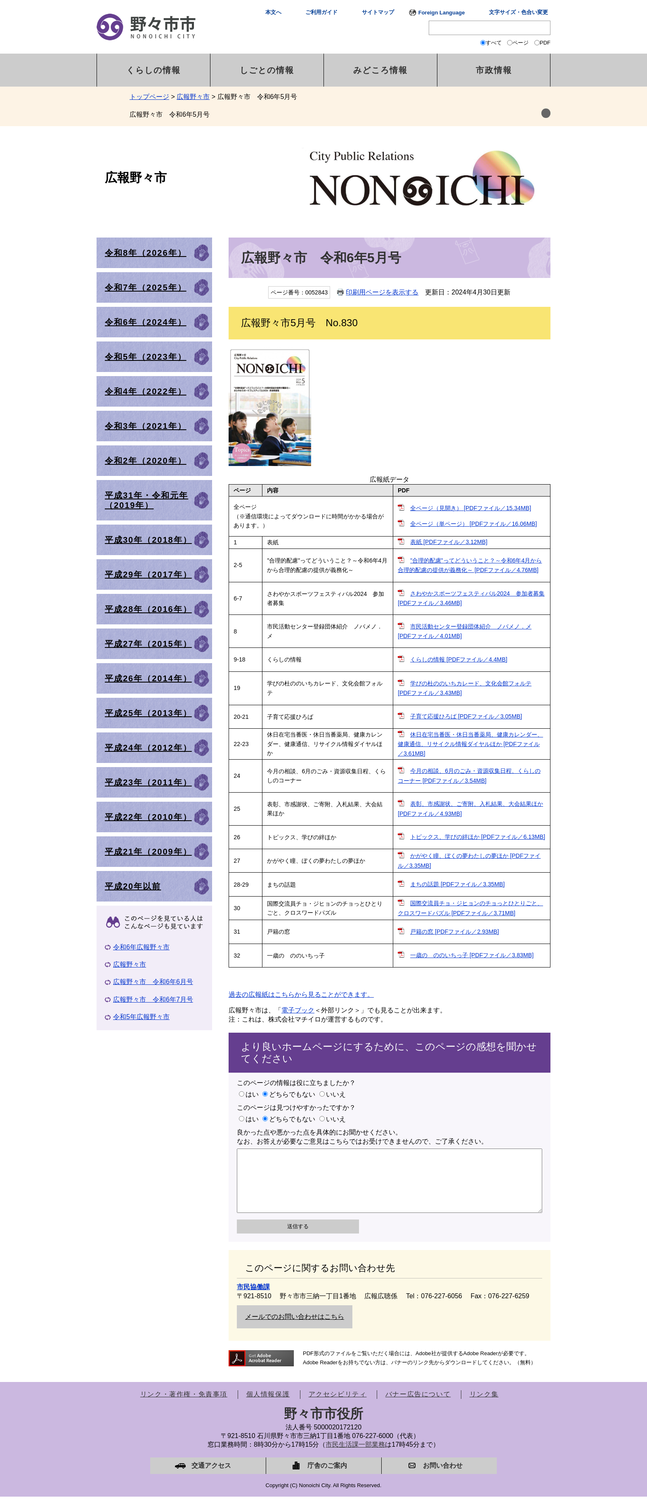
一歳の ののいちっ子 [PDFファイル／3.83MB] (472, 955)
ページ (520, 42)
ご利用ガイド (321, 12)
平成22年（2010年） (148, 817)
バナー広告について (418, 1406)
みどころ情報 (380, 70)
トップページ (149, 96)
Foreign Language (441, 12)
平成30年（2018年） (148, 539)
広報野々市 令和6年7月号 (153, 999)
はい (252, 1094)
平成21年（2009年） (148, 851)
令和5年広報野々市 (141, 1016)
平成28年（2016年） (148, 609)
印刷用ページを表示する (382, 292)
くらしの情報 (153, 70)
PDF (545, 42)
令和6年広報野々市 (141, 947)
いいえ (336, 1094)
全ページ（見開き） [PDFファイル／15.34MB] (470, 508)
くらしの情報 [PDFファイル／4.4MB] (458, 659)
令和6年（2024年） (146, 322)
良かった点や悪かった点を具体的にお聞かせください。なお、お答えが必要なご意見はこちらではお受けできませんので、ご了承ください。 (362, 1137)
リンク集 (484, 1406)
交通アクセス (211, 1477)
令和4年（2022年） (146, 391)
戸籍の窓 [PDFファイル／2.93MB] (454, 931)
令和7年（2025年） (146, 287)
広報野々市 (193, 96)
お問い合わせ (443, 1477)
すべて (494, 42)
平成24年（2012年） (148, 747)
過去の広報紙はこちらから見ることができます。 (301, 994)
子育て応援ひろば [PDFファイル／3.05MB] (466, 716)
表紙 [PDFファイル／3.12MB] (448, 542)
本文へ (273, 12)
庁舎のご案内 (327, 1477)
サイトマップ (378, 12)
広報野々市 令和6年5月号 (170, 114)
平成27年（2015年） (148, 643)
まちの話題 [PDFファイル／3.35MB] (457, 884)
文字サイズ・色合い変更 (518, 12)
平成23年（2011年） (148, 782)
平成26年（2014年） (148, 678)
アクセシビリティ (338, 1406)
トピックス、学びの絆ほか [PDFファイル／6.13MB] (477, 836)
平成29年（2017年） (148, 574)
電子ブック (297, 1010)
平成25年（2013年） (148, 713)
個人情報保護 (268, 1406)
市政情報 (494, 70)
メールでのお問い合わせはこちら (294, 1328)
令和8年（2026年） (146, 252)
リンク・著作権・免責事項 (183, 1406)
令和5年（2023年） (146, 356)
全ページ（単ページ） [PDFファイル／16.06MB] (473, 523)
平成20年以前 (133, 886)
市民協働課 (253, 1299)
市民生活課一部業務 (355, 1456)
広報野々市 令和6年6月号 (153, 981)
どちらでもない (292, 1094)
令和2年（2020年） (146, 460)
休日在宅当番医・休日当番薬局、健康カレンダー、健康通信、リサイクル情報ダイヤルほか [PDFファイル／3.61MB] (470, 744)
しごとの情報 (267, 70)
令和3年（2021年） (146, 426)
